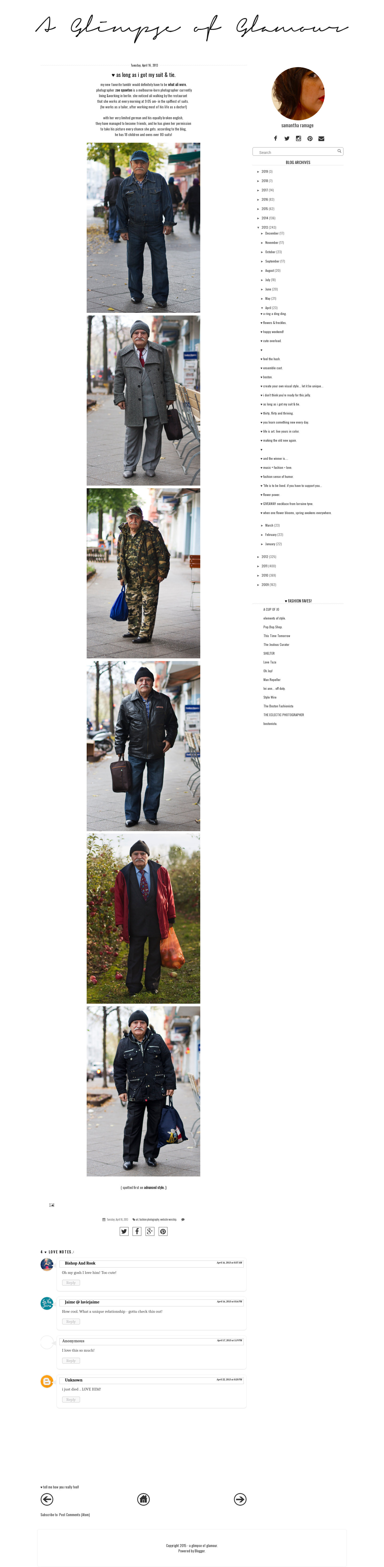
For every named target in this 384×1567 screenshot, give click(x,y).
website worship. (168, 1219)
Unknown (74, 1380)
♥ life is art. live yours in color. (280, 431)
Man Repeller (272, 679)
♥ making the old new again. (279, 440)
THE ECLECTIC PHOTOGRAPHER (283, 714)
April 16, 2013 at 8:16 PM (229, 1301)
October (270, 251)
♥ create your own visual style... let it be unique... (292, 386)
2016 (265, 199)
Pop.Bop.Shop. (273, 627)
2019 (265, 171)
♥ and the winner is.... (274, 458)
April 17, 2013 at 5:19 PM (229, 1340)
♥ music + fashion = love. (276, 467)
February (271, 534)
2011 (264, 566)
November (271, 242)
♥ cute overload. (271, 340)
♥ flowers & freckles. (274, 322)
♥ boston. (267, 377)
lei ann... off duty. (274, 688)
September (272, 261)
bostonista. (270, 723)
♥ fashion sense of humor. (277, 476)
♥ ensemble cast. (272, 368)
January (270, 544)
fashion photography (149, 1219)
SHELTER (269, 653)
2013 (265, 227)
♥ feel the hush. (271, 358)
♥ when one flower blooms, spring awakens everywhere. (296, 512)
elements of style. (274, 618)
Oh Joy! (268, 670)
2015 (265, 208)
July (267, 279)
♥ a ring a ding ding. (274, 313)
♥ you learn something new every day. (285, 422)
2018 (265, 180)
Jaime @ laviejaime (82, 1302)
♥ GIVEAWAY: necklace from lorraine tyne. (287, 503)
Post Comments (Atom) (74, 1514)
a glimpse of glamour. (203, 1545)
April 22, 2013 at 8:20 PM (229, 1379)
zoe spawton (123, 90)
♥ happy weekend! (272, 331)
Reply (71, 1282)
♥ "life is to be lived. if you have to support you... (291, 485)
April (268, 307)
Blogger (200, 1550)
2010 (265, 575)
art (137, 1219)
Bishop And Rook (80, 1263)
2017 (265, 190)
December (272, 233)
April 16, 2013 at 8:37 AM (229, 1262)
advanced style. (154, 1187)
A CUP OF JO (271, 609)
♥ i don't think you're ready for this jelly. (286, 395)
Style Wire (270, 697)
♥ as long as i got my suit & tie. (280, 404)
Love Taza (269, 662)
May (267, 298)
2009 (265, 584)
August (269, 270)
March (269, 525)
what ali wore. (177, 84)
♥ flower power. (270, 494)
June (268, 289)
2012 (265, 556)
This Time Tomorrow (276, 635)
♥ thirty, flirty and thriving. (277, 413)
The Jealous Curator (276, 644)
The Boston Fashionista (278, 706)
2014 (265, 218)
